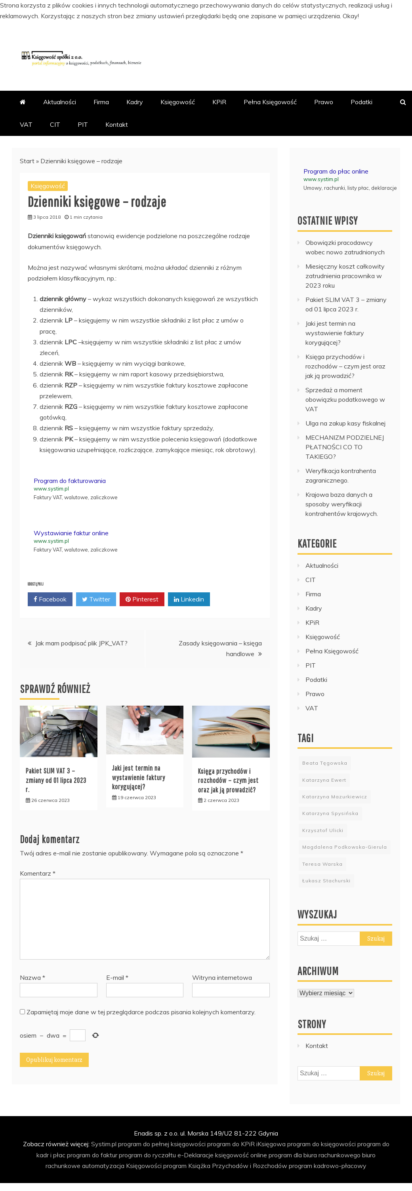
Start (27, 161)
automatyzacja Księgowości (122, 1166)
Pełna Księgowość (270, 102)
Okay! (351, 16)
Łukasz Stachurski (326, 881)
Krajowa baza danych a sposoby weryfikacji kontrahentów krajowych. (341, 504)
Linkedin (189, 599)
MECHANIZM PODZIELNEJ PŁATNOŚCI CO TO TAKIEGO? (344, 446)
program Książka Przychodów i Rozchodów (225, 1166)
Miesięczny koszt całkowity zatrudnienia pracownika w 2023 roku (345, 275)
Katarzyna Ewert (324, 780)
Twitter (96, 599)
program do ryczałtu (147, 1155)
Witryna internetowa (222, 977)
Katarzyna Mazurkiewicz (334, 797)
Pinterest (142, 599)
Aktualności (59, 102)
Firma (101, 102)
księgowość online (241, 1155)
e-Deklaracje (195, 1155)
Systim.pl (103, 1144)
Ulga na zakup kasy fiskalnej (345, 423)
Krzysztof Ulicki (322, 830)
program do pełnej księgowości (162, 1144)
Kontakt (116, 124)
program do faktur (92, 1155)
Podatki (361, 102)
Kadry (134, 102)
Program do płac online (335, 171)
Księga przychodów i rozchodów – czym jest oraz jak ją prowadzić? (228, 780)
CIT (55, 124)
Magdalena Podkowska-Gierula (344, 847)
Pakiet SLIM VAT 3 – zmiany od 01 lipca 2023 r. (56, 780)
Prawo (323, 102)
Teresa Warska (322, 864)
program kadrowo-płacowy (327, 1166)
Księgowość (177, 102)
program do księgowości (321, 1144)
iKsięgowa (271, 1144)
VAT (26, 124)
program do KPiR (231, 1144)
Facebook (50, 599)
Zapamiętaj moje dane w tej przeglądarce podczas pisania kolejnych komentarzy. (141, 1012)
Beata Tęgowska (324, 763)
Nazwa (32, 977)
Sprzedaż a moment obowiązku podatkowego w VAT (345, 399)
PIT (83, 124)
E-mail (117, 977)
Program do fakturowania (70, 481)
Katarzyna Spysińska (330, 813)
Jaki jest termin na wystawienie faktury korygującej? (138, 777)
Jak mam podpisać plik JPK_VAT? (81, 643)
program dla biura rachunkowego (314, 1155)
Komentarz (37, 873)
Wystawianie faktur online (71, 533)
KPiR (219, 102)
